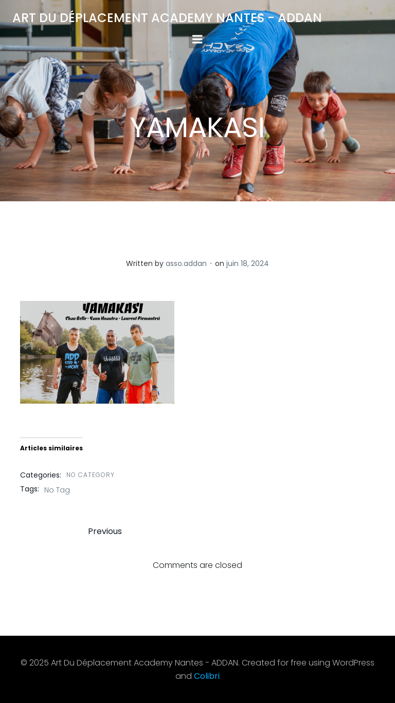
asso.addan (186, 263)
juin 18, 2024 (247, 263)
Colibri (207, 676)
